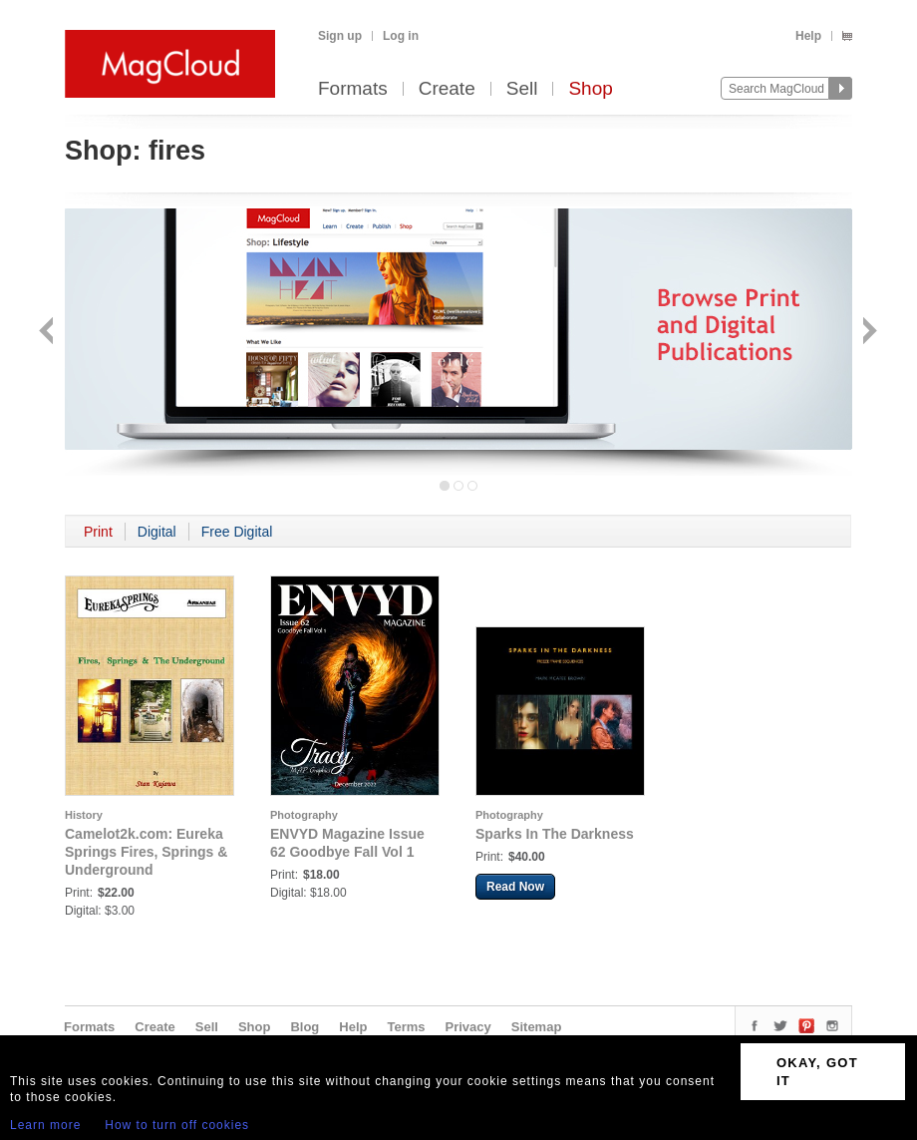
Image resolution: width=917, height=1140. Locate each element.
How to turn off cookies (177, 1125)
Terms (406, 1026)
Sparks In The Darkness (554, 834)
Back (48, 332)
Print (98, 532)
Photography (304, 815)
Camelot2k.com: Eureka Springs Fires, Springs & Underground (146, 852)
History (84, 815)
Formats (353, 89)
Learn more (45, 1125)
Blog (304, 1026)
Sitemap (536, 1026)
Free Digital (237, 532)
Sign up (340, 36)
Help (808, 36)
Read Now (515, 887)
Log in (401, 36)
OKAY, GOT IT (817, 1071)
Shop (590, 89)
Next (867, 332)
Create (447, 89)
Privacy (468, 1026)
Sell (522, 89)
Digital (157, 532)
